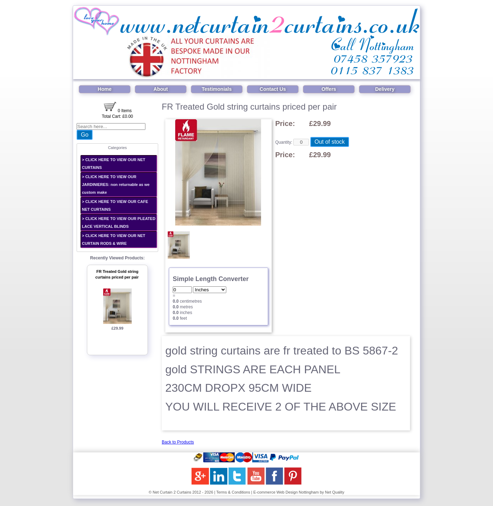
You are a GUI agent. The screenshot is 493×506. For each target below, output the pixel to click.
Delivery (384, 89)
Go (84, 135)
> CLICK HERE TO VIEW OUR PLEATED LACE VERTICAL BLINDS (118, 222)
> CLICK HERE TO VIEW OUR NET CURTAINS (113, 164)
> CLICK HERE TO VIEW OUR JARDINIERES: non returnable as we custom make (116, 184)
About (161, 89)
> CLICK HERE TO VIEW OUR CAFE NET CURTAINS (115, 205)
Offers (328, 89)
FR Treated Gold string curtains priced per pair (117, 274)
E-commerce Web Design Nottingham (285, 492)
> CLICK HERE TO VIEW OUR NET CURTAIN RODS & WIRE (113, 239)
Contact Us (273, 89)
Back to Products (178, 442)
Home (105, 89)
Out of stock (330, 142)
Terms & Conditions (233, 492)
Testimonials (217, 89)
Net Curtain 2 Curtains (172, 492)
